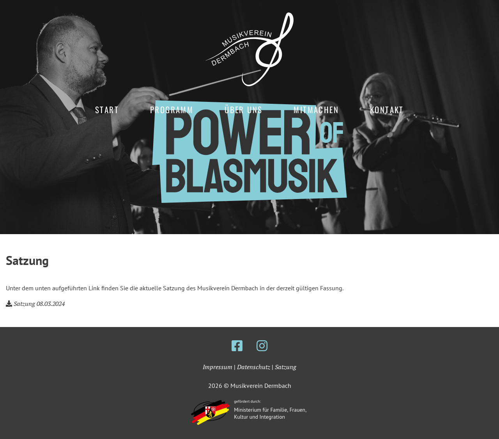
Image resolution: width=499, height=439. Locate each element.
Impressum (217, 367)
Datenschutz (253, 367)
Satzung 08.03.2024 (39, 303)
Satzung (285, 367)
